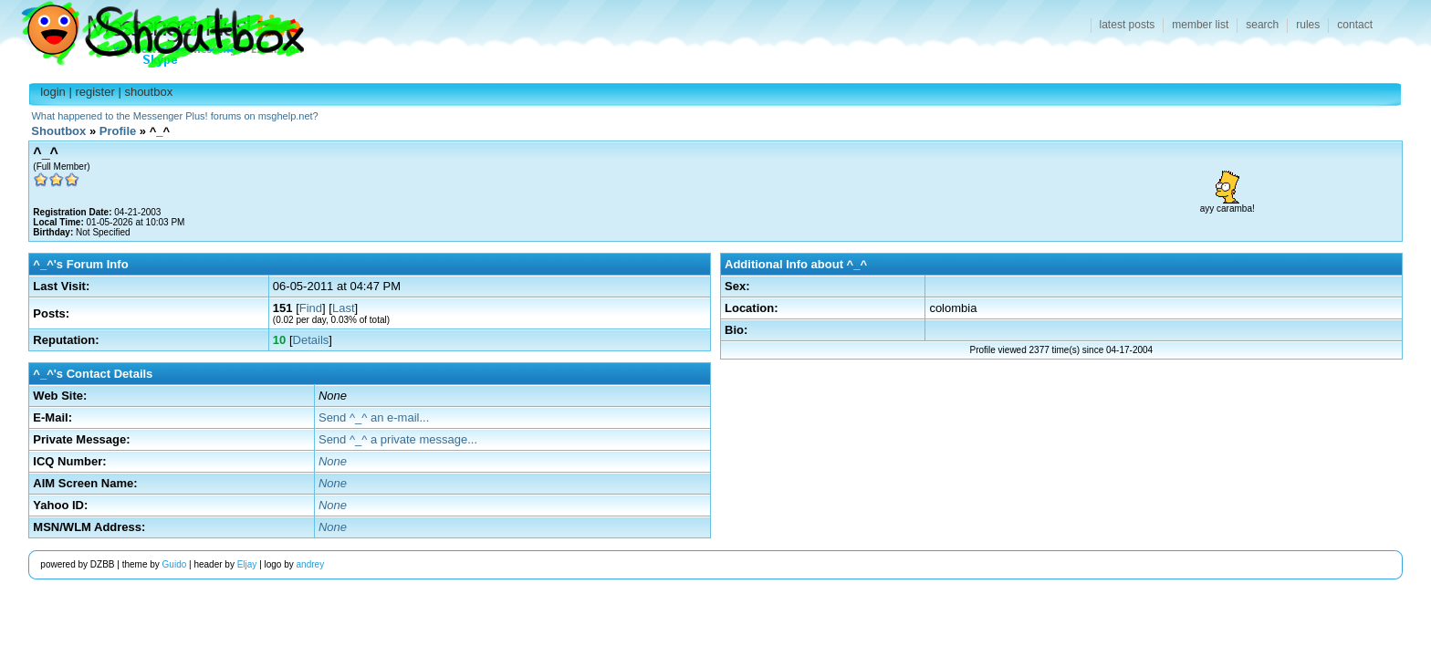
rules (1308, 24)
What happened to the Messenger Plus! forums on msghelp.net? (174, 115)
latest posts (1127, 24)
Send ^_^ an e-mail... (374, 417)
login (52, 92)
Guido (174, 564)
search (1262, 24)
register (94, 92)
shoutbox (148, 92)
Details (311, 340)
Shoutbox (152, 29)
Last (343, 308)
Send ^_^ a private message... (398, 439)
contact (1355, 24)
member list (1200, 24)
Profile (117, 131)
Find (310, 308)
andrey (311, 564)
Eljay (247, 564)
